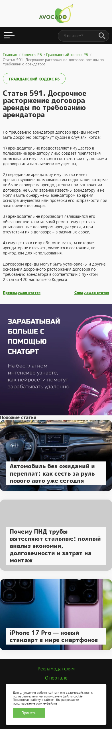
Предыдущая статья (21, 293)
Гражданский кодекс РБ (34, 79)
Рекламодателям (56, 669)
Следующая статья (91, 293)
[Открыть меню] (9, 36)
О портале (56, 678)
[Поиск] (102, 36)
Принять (28, 713)
